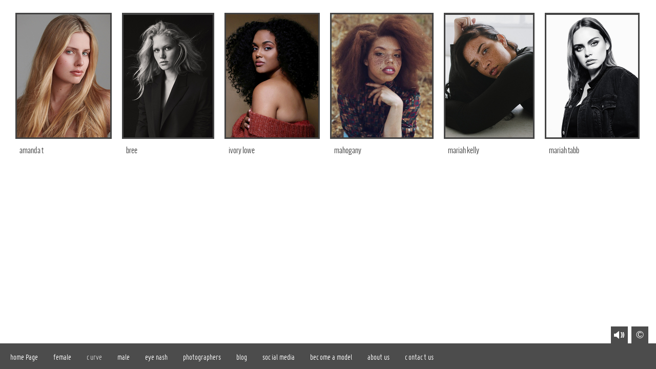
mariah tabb (564, 151)
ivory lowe (242, 151)
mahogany (347, 151)
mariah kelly (463, 151)
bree (131, 151)
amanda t (31, 151)
